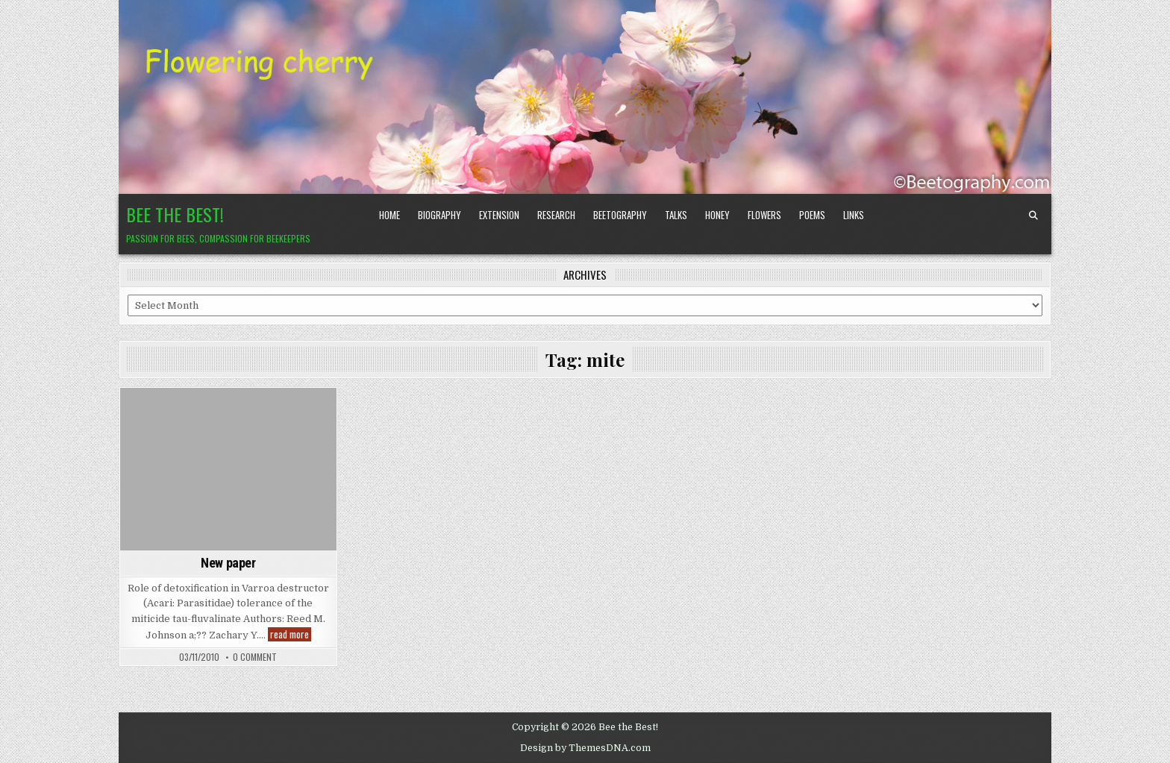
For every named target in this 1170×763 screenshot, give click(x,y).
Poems (812, 214)
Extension (499, 214)
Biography (439, 214)
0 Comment (255, 657)
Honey (717, 214)
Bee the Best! (175, 214)
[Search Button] (1033, 215)
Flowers (764, 214)
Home (389, 214)
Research (556, 214)
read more (290, 634)
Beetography (620, 214)
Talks (676, 214)
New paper (228, 563)
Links (853, 214)
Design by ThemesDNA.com (585, 748)
